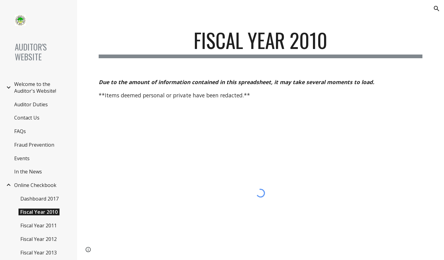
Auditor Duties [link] (31, 104)
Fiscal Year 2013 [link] (38, 252)
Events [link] (22, 158)
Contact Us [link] (26, 117)
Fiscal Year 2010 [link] (39, 212)
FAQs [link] (20, 131)
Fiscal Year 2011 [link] (38, 225)
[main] (260, 43)
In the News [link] (28, 171)
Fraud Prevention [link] (34, 144)
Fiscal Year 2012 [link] (38, 239)
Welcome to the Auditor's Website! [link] (35, 87)
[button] (436, 8)
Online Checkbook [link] (35, 185)
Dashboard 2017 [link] (39, 198)
